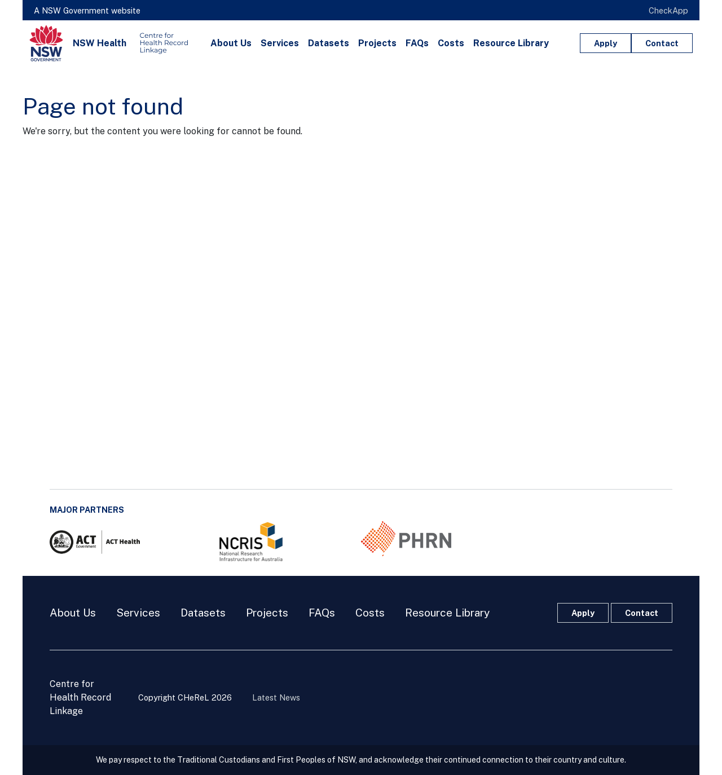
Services (280, 43)
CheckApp (668, 10)
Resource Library (511, 43)
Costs (451, 43)
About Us (231, 43)
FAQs (417, 43)
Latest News (276, 697)
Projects (377, 43)
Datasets (328, 43)
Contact (662, 43)
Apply (605, 43)
